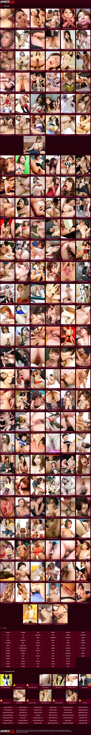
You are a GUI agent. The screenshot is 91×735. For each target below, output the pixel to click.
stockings (83, 635)
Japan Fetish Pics (53, 717)
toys (83, 650)
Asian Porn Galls (83, 723)
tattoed (83, 640)
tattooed (83, 642)
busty (8, 661)
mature (53, 640)
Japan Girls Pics (53, 712)
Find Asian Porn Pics (8, 717)
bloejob (8, 648)
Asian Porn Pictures (68, 717)
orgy (53, 666)
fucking (23, 666)
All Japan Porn (23, 709)
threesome (83, 648)
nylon (53, 656)
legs (38, 666)
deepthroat (23, 640)
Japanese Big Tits (83, 709)
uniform (83, 653)
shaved (68, 658)
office (53, 658)
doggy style (23, 645)
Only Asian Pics (53, 720)
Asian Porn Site (53, 709)
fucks (38, 632)
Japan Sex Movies (23, 720)
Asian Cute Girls (38, 707)
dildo (23, 642)
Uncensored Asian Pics (68, 715)
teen (83, 645)
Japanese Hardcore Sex (7, 2)
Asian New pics (8, 709)
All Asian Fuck (53, 707)
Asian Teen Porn (38, 712)
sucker (83, 637)
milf (53, 642)
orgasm (53, 663)
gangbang (38, 635)
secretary (68, 656)
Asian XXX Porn (83, 717)
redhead (68, 650)
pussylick (68, 648)
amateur (8, 632)
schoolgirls (68, 653)
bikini (8, 645)
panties (68, 635)
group (38, 637)
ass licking (8, 642)
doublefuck (23, 650)
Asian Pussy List (83, 720)
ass (8, 637)
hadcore (38, 645)
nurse (53, 653)
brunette (8, 658)
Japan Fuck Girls (8, 707)
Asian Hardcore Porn (38, 720)
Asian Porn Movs (23, 707)
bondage (8, 656)
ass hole (8, 640)
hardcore (38, 650)
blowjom (8, 653)
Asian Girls (23, 717)
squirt (83, 632)
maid (53, 635)
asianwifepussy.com (23, 723)
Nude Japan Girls (83, 715)
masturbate (53, 637)
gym (38, 640)
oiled (53, 661)
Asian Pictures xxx (38, 717)
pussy (68, 645)
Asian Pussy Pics (68, 712)
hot (38, 653)
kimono (38, 661)
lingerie (53, 632)
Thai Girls (38, 715)
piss (68, 640)
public (68, 642)
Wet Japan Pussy (8, 720)
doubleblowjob (23, 648)
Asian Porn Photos (83, 707)
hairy (38, 648)
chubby (8, 663)
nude (53, 650)
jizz (38, 658)
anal (8, 635)
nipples (53, 648)
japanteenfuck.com (83, 712)
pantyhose (67, 637)
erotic (23, 656)
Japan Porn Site (38, 723)
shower (68, 661)
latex (38, 663)
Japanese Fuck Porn (68, 707)
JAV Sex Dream (68, 709)
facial (23, 658)
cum (23, 635)
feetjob (23, 661)
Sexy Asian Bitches (8, 715)
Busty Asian (68, 720)
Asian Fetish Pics (53, 715)
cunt (23, 637)
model (53, 645)
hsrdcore (38, 656)
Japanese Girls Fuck (8, 723)
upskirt (83, 656)
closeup (8, 666)
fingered (23, 663)
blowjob (8, 650)
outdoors (68, 632)
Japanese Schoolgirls (68, 723)
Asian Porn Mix (23, 712)
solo (68, 666)
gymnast (38, 642)
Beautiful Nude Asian (53, 723)
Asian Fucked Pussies (8, 712)
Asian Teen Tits (38, 709)
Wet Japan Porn (23, 715)
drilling (23, 653)
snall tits (68, 663)
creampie (23, 632)
